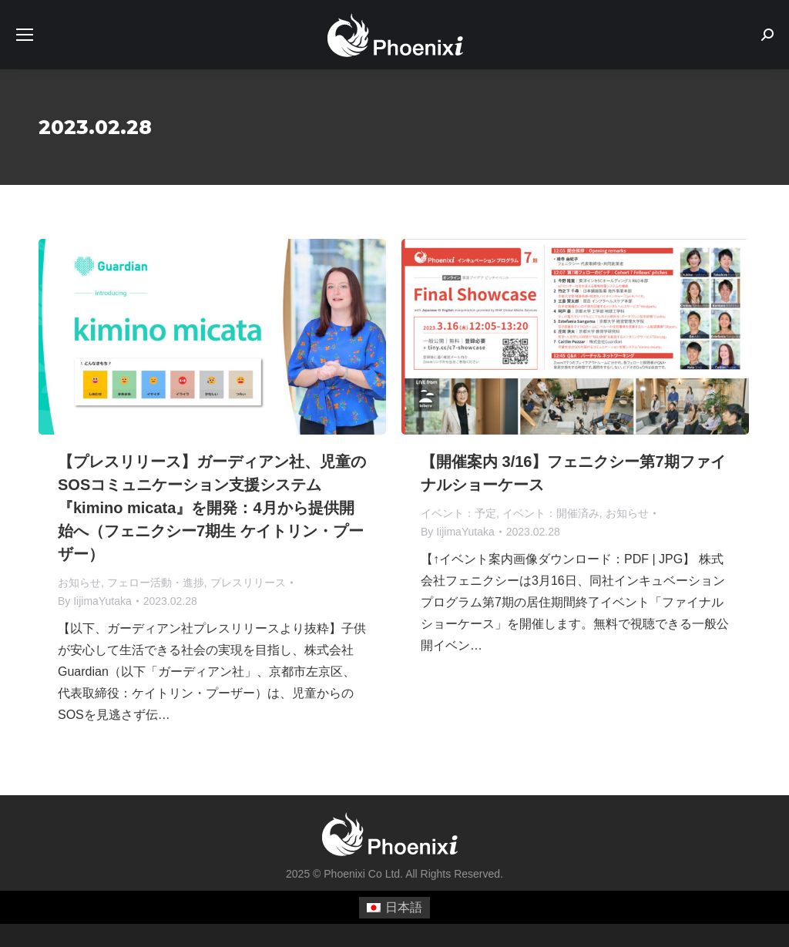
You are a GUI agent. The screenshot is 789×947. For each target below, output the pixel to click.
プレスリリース (248, 582)
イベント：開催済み (550, 513)
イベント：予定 (458, 513)
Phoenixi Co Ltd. (363, 874)
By (95, 601)
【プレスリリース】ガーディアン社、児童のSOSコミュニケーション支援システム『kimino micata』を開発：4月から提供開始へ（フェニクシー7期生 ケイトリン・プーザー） (212, 507)
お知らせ (79, 582)
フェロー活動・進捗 (155, 582)
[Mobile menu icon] (24, 34)
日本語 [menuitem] (403, 907)
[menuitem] (394, 907)
